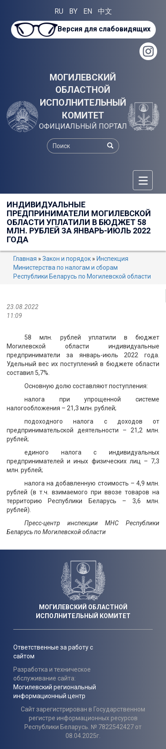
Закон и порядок (66, 258)
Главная (25, 258)
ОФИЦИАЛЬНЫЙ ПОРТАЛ (83, 126)
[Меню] (143, 180)
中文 (105, 11)
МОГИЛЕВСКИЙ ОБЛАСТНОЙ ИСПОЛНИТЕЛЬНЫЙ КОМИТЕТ (83, 96)
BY (73, 11)
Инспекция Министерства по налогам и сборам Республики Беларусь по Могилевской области (82, 267)
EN (87, 11)
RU (58, 11)
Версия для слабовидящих (104, 29)
